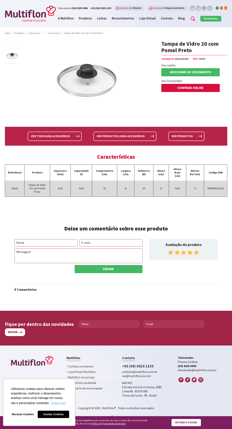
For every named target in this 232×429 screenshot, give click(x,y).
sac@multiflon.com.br (136, 376)
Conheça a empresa (80, 366)
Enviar (108, 269)
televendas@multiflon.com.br (197, 370)
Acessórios (182, 59)
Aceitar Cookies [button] (53, 414)
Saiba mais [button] (58, 403)
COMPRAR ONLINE (190, 88)
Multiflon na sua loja (80, 377)
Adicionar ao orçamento (190, 72)
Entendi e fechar (186, 422)
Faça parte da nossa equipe (84, 388)
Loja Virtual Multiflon (81, 372)
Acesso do (130, 8)
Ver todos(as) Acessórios (50, 136)
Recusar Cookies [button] (23, 414)
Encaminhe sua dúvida (81, 383)
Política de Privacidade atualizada (108, 423)
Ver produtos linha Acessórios (121, 136)
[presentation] (43, 272)
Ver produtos (182, 136)
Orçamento (211, 18)
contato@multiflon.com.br (139, 372)
